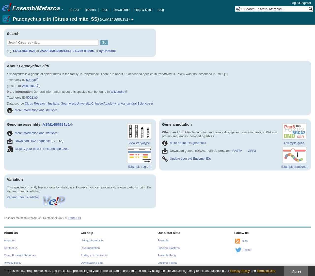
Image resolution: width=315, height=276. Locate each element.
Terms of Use (266, 271)
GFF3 (252, 151)
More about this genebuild (184, 143)
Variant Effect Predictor (36, 197)
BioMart (90, 10)
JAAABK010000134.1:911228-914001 (67, 51)
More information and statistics (32, 110)
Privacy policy (12, 262)
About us (9, 240)
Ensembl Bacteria (169, 247)
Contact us (10, 247)
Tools (104, 10)
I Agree (295, 271)
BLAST (74, 10)
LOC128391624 (24, 51)
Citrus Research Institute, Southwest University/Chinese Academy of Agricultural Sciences (87, 103)
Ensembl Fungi (167, 255)
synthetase (107, 51)
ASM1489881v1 (56, 124)
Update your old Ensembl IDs (186, 158)
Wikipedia (28, 86)
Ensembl (163, 240)
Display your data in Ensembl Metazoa (37, 149)
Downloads (121, 10)
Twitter (247, 249)
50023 (30, 80)
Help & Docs (143, 10)
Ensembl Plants (167, 262)
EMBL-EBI (74, 217)
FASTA (237, 151)
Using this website (92, 240)
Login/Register (300, 3)
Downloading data (92, 262)
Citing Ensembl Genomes (20, 255)
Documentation (90, 247)
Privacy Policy (240, 271)
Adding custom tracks (94, 255)
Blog (161, 10)
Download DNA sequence (29, 141)
